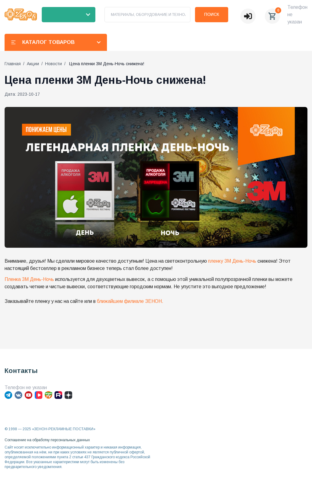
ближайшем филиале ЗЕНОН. (130, 301)
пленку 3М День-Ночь (232, 261)
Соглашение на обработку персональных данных (47, 440)
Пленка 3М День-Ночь (29, 279)
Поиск (211, 14)
